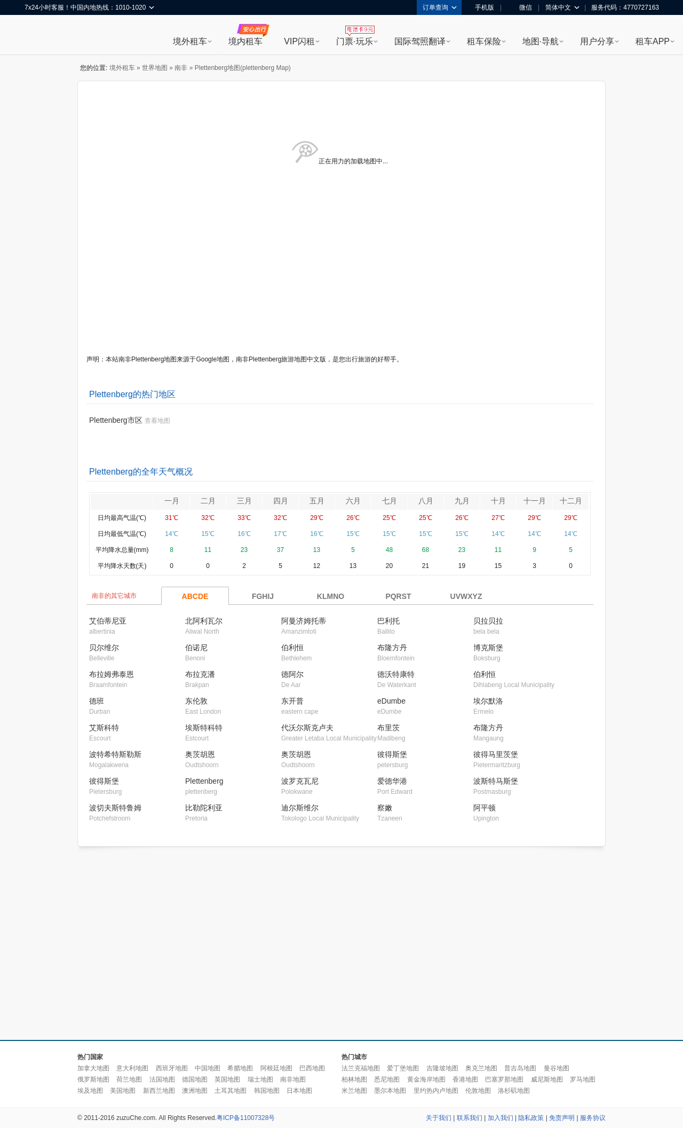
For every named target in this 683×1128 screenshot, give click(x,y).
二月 (208, 500)
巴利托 (388, 621)
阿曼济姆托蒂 (303, 621)
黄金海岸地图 (426, 1079)
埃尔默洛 (488, 701)
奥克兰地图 (481, 1068)
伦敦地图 (478, 1090)
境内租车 (245, 41)
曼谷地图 (556, 1068)
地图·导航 (540, 41)
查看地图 (157, 420)
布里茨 (388, 727)
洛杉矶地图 (514, 1090)
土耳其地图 (231, 1090)
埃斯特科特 (204, 727)
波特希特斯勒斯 (115, 754)
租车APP (653, 41)
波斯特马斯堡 (495, 781)
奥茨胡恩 (200, 754)
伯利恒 (292, 647)
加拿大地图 (93, 1068)
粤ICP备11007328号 (246, 1118)
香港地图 (465, 1079)
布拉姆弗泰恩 (111, 674)
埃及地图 (90, 1090)
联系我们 (469, 1118)
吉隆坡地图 (442, 1068)
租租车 (38, 36)
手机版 (480, 7)
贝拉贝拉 (488, 621)
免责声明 (562, 1118)
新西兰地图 (159, 1090)
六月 (353, 500)
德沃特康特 (396, 674)
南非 (180, 68)
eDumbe (391, 701)
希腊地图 (240, 1068)
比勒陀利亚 (204, 807)
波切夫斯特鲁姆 (115, 807)
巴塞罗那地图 (504, 1079)
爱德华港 (392, 781)
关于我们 (438, 1118)
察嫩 (384, 807)
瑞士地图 (260, 1079)
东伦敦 (196, 701)
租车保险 (484, 41)
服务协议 (593, 1118)
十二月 (571, 500)
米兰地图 (354, 1090)
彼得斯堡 (392, 754)
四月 (280, 500)
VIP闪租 (299, 41)
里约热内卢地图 (436, 1090)
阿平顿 (484, 807)
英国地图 (227, 1079)
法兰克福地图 (361, 1068)
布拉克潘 (200, 674)
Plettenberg (204, 781)
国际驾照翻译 (420, 41)
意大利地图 (132, 1068)
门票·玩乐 (354, 41)
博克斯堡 (488, 647)
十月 (498, 500)
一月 (171, 500)
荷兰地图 (129, 1079)
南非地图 (293, 1079)
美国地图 (123, 1090)
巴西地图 (312, 1068)
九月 (462, 500)
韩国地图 (267, 1090)
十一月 (534, 500)
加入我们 (500, 1118)
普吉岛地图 (520, 1068)
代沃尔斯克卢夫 (307, 727)
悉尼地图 (387, 1079)
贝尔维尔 (104, 647)
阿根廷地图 (276, 1068)
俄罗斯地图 (93, 1079)
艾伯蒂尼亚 (107, 621)
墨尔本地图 (390, 1090)
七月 (389, 500)
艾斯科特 (104, 727)
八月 (425, 500)
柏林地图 (354, 1079)
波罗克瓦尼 (300, 781)
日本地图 (299, 1090)
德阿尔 (292, 674)
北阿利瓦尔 (204, 621)
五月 (316, 500)
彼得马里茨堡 (495, 754)
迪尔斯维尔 (300, 807)
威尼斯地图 (547, 1079)
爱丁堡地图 (403, 1068)
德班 (96, 701)
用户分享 (597, 41)
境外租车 (190, 41)
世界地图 (155, 68)
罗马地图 (582, 1079)
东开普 (292, 701)
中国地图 (207, 1068)
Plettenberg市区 (115, 420)
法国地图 (162, 1079)
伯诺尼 (196, 647)
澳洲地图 (195, 1090)
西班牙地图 (172, 1068)
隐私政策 (531, 1118)
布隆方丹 (392, 647)
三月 (244, 500)
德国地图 (195, 1079)
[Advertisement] (252, 944)
